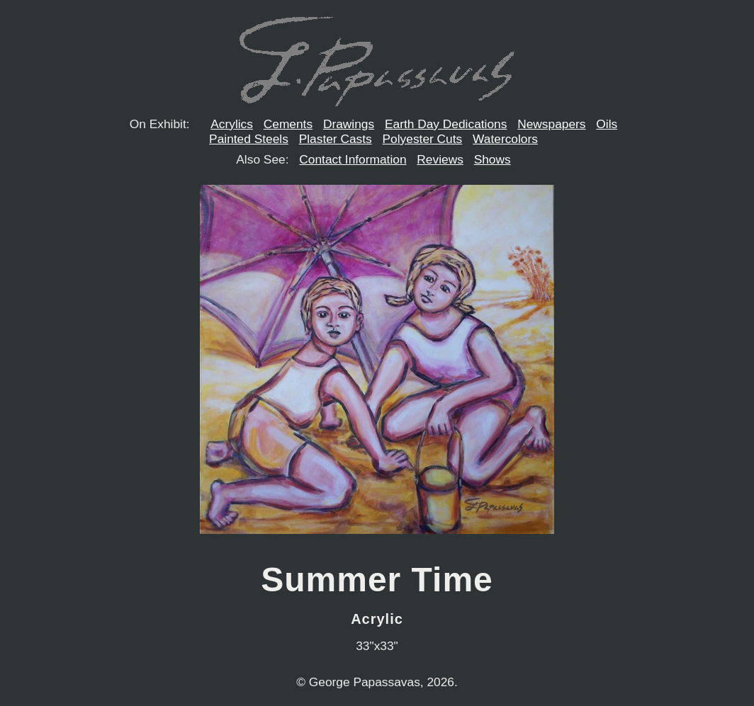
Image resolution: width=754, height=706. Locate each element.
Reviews (440, 159)
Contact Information (352, 159)
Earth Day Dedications (446, 124)
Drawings (348, 124)
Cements (288, 124)
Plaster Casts (335, 139)
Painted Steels (248, 139)
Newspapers (551, 124)
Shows (492, 159)
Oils (606, 124)
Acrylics (231, 124)
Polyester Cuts (423, 139)
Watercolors (505, 139)
